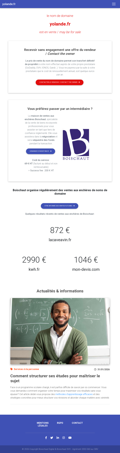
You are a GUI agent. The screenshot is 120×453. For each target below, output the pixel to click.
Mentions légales (43, 424)
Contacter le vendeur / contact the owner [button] (59, 82)
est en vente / (60, 32)
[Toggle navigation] (114, 4)
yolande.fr (60, 24)
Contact (77, 423)
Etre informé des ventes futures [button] (60, 206)
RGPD (60, 423)
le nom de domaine (60, 16)
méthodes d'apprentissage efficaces (74, 394)
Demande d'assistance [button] (41, 151)
